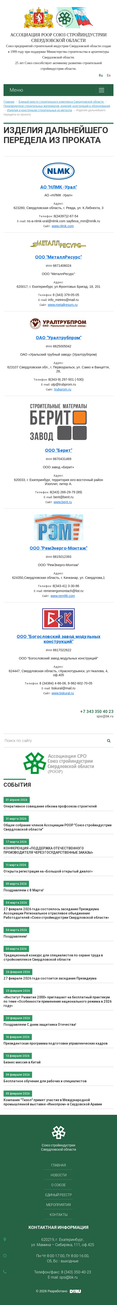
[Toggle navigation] (101, 90)
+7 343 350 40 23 (96, 711)
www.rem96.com (62, 596)
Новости (59, 1175)
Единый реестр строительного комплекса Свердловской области (61, 101)
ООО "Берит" (58, 450)
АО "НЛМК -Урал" (58, 187)
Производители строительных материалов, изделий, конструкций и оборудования (57, 106)
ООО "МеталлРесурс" (58, 257)
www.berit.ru (63, 502)
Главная (9, 101)
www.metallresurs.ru (63, 305)
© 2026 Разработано (51, 1291)
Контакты (58, 1215)
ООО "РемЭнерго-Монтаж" (58, 548)
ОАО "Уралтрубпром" (58, 337)
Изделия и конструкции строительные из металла (39, 110)
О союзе (58, 1185)
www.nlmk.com (63, 226)
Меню (16, 90)
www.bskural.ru (62, 693)
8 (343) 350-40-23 (76, 1272)
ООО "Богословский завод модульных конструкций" (58, 639)
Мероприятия (58, 1205)
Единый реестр (58, 1195)
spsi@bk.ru (104, 716)
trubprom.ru (62, 389)
